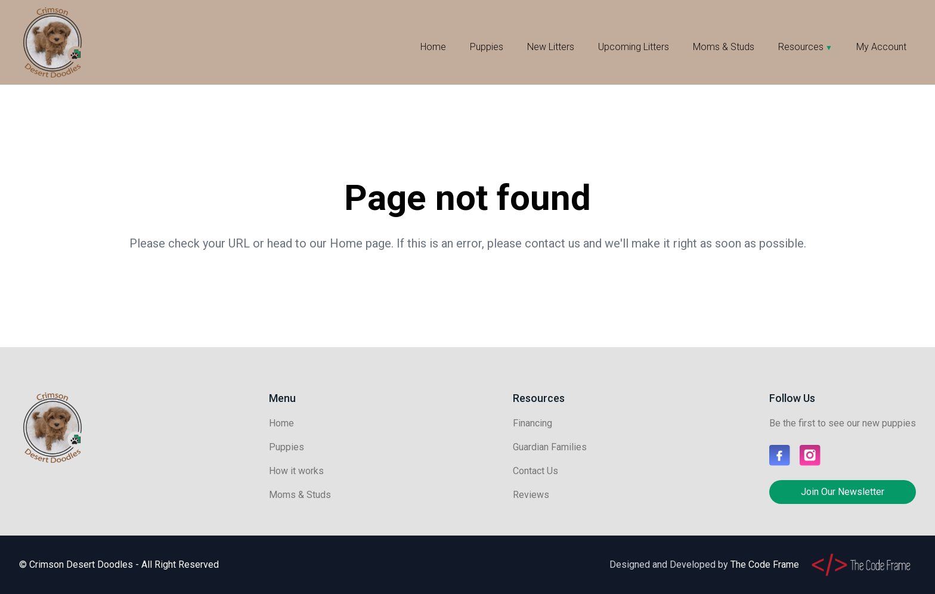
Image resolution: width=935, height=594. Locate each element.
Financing (532, 423)
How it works (296, 471)
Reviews (531, 494)
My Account (881, 46)
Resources (800, 46)
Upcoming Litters (633, 46)
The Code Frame (764, 564)
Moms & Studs (723, 46)
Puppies (486, 46)
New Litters (550, 46)
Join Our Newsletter (842, 491)
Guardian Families (550, 447)
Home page (360, 243)
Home (433, 46)
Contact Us (535, 471)
